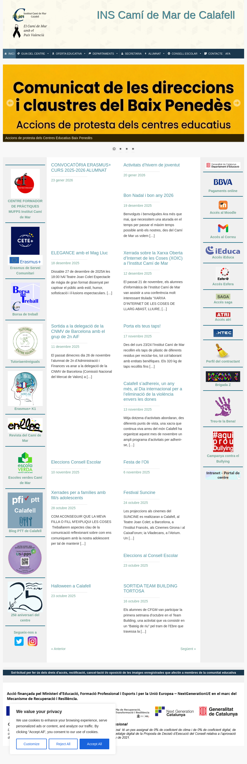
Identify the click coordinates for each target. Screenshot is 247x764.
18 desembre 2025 (65, 263)
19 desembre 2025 (138, 205)
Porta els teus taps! (142, 326)
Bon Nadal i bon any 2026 (148, 195)
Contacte (215, 53)
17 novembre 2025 (138, 336)
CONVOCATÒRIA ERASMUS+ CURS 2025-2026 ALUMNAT (81, 168)
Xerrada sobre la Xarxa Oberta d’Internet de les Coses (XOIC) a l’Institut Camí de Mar (153, 258)
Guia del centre (35, 53)
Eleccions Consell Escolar (76, 462)
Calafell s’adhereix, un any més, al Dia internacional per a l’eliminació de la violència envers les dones (153, 391)
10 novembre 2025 (65, 472)
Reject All (63, 744)
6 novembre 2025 (137, 472)
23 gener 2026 (62, 180)
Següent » (188, 649)
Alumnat (156, 53)
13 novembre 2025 (138, 409)
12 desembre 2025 (138, 273)
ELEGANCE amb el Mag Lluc (79, 252)
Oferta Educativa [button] (71, 53)
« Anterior (58, 649)
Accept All (94, 744)
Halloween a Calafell (71, 586)
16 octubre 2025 (136, 601)
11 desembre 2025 (65, 347)
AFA (227, 53)
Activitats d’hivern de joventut (152, 165)
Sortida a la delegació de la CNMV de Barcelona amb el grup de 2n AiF (78, 331)
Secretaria (133, 53)
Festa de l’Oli (136, 462)
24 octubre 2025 (136, 503)
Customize (32, 744)
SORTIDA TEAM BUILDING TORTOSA (150, 589)
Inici (11, 53)
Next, (236, 103)
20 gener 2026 (134, 175)
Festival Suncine (139, 492)
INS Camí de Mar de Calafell (145, 15)
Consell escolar (187, 53)
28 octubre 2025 (63, 508)
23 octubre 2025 (136, 565)
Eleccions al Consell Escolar (151, 555)
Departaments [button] (105, 53)
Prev (10, 103)
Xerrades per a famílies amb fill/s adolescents (78, 495)
